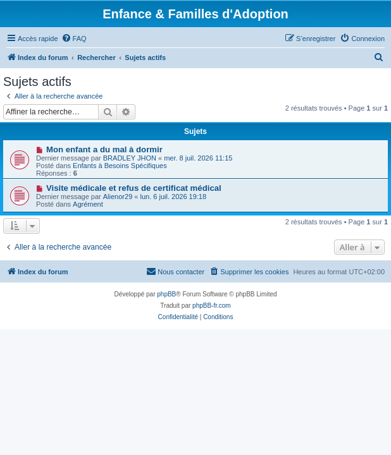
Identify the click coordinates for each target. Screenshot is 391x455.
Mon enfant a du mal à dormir (104, 149)
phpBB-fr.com (211, 305)
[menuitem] (74, 38)
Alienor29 (117, 196)
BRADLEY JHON (129, 158)
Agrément (88, 204)
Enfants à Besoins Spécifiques (120, 165)
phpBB (166, 294)
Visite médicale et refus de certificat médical (133, 188)
